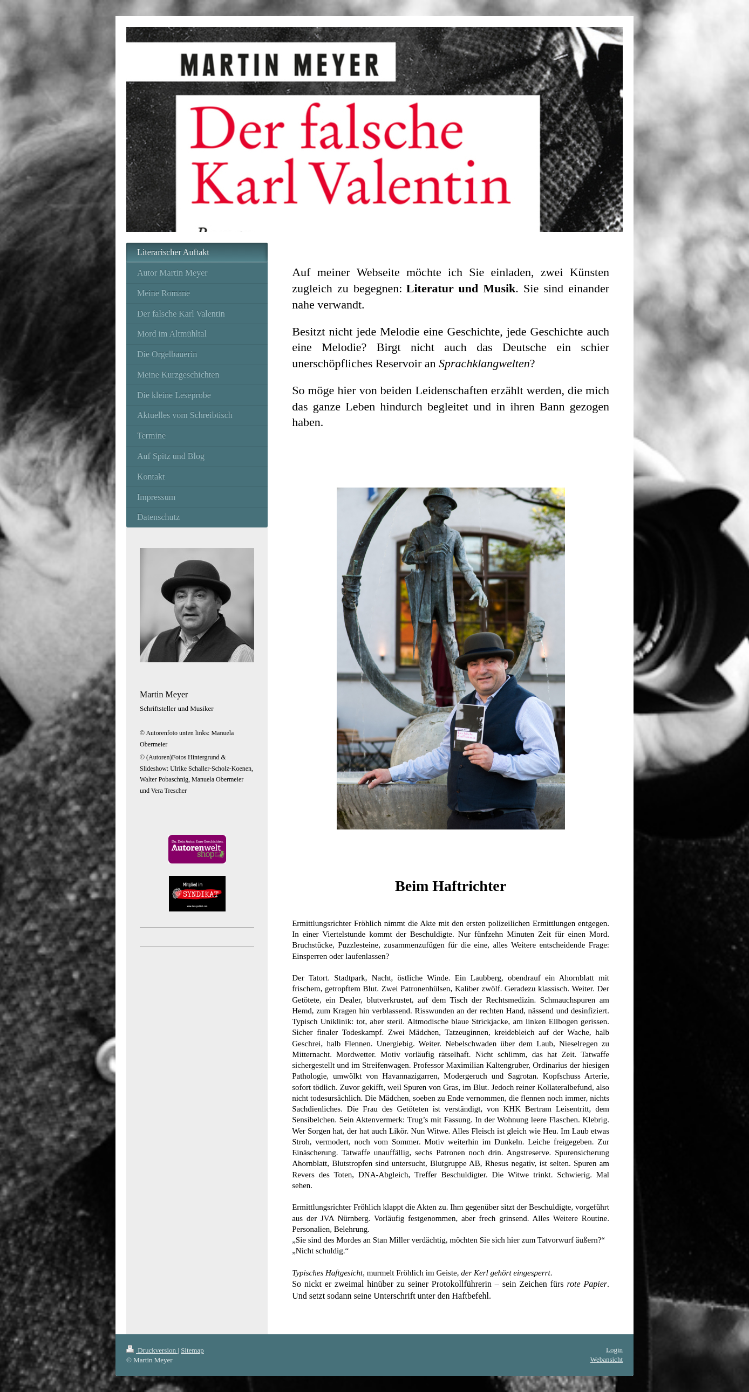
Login (614, 1350)
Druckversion (152, 1350)
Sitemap (192, 1350)
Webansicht (606, 1359)
